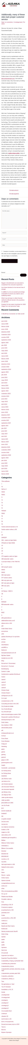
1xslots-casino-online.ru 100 (9, 529)
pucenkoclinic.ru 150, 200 (8, 918)
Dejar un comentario (7, 22)
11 (1, 497)
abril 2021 (4, 436)
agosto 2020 (4, 457)
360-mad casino (5, 575)
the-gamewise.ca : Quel (7, 984)
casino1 (3, 679)
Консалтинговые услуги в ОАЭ (10, 1024)
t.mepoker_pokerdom (7, 976)
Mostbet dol (4, 853)
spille (2, 942)
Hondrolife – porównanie (8, 768)
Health (3, 765)
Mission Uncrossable (7, 848)
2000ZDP (4, 537)
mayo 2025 (4, 350)
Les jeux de (4, 824)
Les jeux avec (5, 821)
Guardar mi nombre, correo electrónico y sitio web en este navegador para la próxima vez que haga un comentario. (13, 254)
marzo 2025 (4, 356)
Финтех (3, 1029)
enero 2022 (4, 412)
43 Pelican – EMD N (6, 591)
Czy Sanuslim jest (6, 711)
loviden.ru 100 (5, 829)
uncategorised (5, 994)
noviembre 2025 (5, 334)
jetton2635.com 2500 (7, 802)
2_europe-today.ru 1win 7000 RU (10, 561)
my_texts (3, 861)
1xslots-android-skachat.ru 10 (9, 526)
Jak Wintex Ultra (6, 792)
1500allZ (3, 510)
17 (2, 518)
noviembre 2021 (5, 417)
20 (2, 535)
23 (2, 548)
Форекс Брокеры (6, 1032)
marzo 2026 (4, 324)
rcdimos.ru (4, 920)
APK (2, 634)
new (2, 869)
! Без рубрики (5, 481)
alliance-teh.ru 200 (6, 623)
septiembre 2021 (6, 423)
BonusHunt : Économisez (8, 663)
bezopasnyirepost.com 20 (8, 652)
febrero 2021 (5, 441)
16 (2, 516)
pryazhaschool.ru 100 (7, 910)
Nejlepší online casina (7, 867)
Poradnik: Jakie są (6, 899)
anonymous (4, 631)
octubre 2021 (5, 420)
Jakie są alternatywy (7, 797)
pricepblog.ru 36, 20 (7, 904)
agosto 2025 (4, 342)
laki (2, 816)
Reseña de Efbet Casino (8, 926)
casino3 (3, 685)
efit (2, 730)
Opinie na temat (5, 880)
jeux (2, 808)
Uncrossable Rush (6, 1011)
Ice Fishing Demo (6, 770)
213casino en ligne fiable (8, 543)
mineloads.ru (4, 845)
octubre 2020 (5, 452)
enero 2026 (4, 329)
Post (2, 902)
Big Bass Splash (5, 655)
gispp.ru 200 (5, 760)
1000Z (3, 492)
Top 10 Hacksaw (6, 986)
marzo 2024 (4, 385)
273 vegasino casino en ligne (9, 556)
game (2, 749)
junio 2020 (4, 463)
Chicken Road (5, 690)
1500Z (3, 513)
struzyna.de (4, 953)
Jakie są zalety (5, 800)
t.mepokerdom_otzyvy (7, 966)
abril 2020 (4, 468)
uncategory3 (4, 1008)
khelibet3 (3, 813)
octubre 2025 (5, 337)
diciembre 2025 (5, 332)
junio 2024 (4, 377)
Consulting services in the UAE (10, 703)
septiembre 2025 (6, 340)
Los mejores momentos (7, 827)
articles (3, 642)
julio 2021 (4, 428)
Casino (3, 677)
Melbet (3, 840)
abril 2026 (4, 321)
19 (2, 524)
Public (3, 915)
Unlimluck (4, 1013)
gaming (3, 754)
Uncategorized (18, 22)
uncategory (4, 1000)
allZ (2, 626)
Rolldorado (4, 928)
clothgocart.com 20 (6, 695)
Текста (3, 1027)
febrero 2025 (5, 358)
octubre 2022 (5, 396)
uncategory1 (4, 1003)
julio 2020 (4, 460)
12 (2, 500)
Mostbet (3, 851)
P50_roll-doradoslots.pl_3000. (9, 891)
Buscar (3, 272)
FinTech (3, 736)
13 (2, 502)
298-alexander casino (7, 559)
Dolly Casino (4, 722)
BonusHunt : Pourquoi (7, 666)
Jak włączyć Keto (6, 794)
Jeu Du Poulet (5, 805)
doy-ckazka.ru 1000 (6, 725)
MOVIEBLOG (4, 856)
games (3, 752)
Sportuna (4, 950)
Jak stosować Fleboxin (7, 786)
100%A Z (3, 489)
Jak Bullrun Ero (5, 781)
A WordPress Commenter (8, 314)
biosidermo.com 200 (7, 658)
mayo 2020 (4, 466)
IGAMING (4, 776)
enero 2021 (4, 444)
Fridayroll (4, 744)
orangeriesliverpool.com (8, 883)
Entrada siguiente (14, 193)
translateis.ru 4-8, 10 (7, 989)
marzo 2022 (4, 407)
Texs (2, 981)
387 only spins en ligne (7, 583)
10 (2, 486)
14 (2, 505)
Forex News (4, 738)
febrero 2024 (5, 388)
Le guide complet (6, 819)
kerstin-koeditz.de (6, 811)
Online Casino (5, 878)
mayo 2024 (4, 380)
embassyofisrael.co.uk (7, 733)
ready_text (4, 923)
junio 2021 (4, 431)
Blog (2, 660)
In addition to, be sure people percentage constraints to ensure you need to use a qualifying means (13, 293)
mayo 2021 (4, 433)
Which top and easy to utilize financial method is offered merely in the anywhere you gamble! (12, 299)
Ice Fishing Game (6, 773)
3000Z (3, 569)
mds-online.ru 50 (6, 835)
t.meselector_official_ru (7, 978)
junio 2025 (4, 348)
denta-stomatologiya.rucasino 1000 (11, 714)
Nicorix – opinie (5, 875)
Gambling (4, 746)
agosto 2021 (4, 425)
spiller (3, 945)
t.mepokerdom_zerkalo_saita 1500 (10, 973)
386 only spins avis (6, 580)
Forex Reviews (5, 741)
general (3, 757)
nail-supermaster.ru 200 (8, 864)
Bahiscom (4, 650)
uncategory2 (5, 1005)
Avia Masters (5, 644)
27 (2, 553)
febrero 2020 (5, 474)
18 (2, 521)
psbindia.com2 (5, 912)
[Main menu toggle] (25, 4)
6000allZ (3, 602)
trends (3, 992)
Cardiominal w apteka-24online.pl (10, 674)
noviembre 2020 (6, 450)
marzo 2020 (4, 471)
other (2, 888)
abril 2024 (4, 382)
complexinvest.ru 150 (7, 701)
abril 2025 (4, 353)
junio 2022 (4, 399)
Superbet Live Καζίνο (7, 955)
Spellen (3, 936)
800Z (2, 612)
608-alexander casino (7, 604)
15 (2, 508)
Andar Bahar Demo (6, 628)
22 (2, 545)
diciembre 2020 (5, 447)
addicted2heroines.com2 (8, 620)
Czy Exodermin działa (7, 706)
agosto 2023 (4, 391)
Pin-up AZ (4, 894)
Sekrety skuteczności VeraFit (9, 931)
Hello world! (21, 314)
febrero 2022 (5, 409)
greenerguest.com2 (6, 762)
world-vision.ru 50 (6, 1019)
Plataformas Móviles (7, 896)
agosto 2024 (5, 372)
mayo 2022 (4, 401)
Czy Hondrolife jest (6, 709)
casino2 (3, 682)
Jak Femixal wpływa (6, 784)
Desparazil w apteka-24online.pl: (10, 717)
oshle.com (4, 886)
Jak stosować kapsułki (7, 789)
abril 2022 (4, 404)
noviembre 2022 (6, 393)
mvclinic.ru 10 (5, 859)
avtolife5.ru (4, 647)
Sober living (4, 934)
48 (2, 593)
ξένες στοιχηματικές (7, 1021)
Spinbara (4, 947)
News (3, 872)
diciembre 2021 (5, 415)
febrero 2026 (5, 326)
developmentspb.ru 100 (8, 719)
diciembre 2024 (5, 364)
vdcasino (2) (4, 1016)
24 (2, 551)
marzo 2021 (4, 439)
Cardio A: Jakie (5, 671)
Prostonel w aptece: (7, 907)
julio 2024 (4, 374)
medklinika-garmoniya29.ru (8, 837)
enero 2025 (4, 361)
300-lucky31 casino (6, 567)
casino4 (3, 687)
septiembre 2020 (6, 455)
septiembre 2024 (6, 369)
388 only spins (5, 585)
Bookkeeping (5, 668)
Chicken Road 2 (5, 693)
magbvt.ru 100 (5, 832)
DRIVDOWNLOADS (6, 727)
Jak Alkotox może (6, 778)
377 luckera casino (6, 577)
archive (3, 639)
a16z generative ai (6, 618)
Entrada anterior (14, 190)
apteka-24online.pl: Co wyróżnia (10, 636)
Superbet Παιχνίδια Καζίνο (9, 958)
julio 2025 (4, 345)
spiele (3, 939)
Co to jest (4, 698)
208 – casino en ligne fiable (8, 540)
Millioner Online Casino (7, 843)
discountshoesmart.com (8, 78)
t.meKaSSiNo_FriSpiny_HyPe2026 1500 (12, 961)
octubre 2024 (5, 366)
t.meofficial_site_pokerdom (8, 963)
